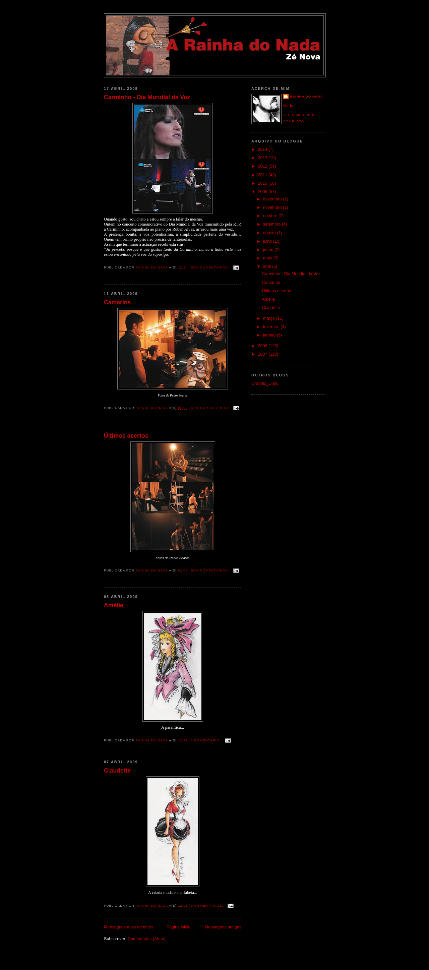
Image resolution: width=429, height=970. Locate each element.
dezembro (273, 199)
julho (268, 241)
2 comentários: (208, 905)
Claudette (117, 770)
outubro (271, 216)
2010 (263, 183)
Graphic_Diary (265, 383)
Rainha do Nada (306, 96)
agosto (270, 233)
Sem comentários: (211, 267)
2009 (263, 191)
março (269, 318)
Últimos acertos (126, 435)
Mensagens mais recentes (128, 927)
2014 (263, 149)
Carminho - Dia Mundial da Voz (147, 97)
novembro (273, 207)
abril (267, 266)
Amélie (113, 605)
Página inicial (179, 927)
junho (268, 249)
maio (268, 258)
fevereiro (272, 326)
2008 (263, 346)
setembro (272, 224)
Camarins (117, 302)
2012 (263, 166)
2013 (263, 158)
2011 (263, 175)
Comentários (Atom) (147, 938)
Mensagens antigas (223, 927)
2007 (263, 354)
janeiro (270, 335)
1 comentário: (206, 740)
